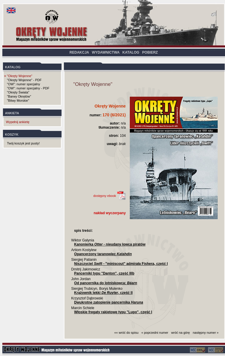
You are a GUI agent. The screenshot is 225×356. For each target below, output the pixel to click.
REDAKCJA (79, 52)
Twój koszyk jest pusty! (23, 143)
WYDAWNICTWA (106, 52)
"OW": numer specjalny (23, 84)
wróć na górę (180, 332)
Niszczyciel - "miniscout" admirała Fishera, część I (121, 264)
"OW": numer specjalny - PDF (28, 88)
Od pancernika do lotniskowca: (105, 283)
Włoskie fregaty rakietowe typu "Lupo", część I (113, 312)
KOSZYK (11, 134)
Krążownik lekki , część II (103, 293)
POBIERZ (150, 52)
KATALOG (130, 52)
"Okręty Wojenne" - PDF (24, 80)
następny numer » (206, 332)
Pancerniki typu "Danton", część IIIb (104, 273)
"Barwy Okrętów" (19, 96)
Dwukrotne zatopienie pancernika (108, 302)
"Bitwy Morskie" (18, 100)
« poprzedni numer (155, 332)
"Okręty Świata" (18, 92)
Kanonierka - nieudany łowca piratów (109, 244)
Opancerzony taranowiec (103, 254)
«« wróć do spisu (126, 332)
